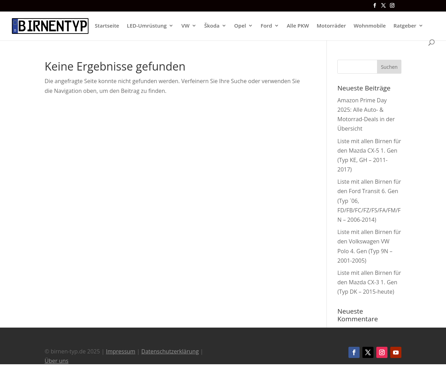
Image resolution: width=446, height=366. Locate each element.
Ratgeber (404, 26)
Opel (240, 26)
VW (185, 26)
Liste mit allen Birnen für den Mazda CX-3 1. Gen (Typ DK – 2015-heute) (369, 282)
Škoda (212, 26)
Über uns (56, 361)
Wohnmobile (370, 26)
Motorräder (331, 26)
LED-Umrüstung (147, 26)
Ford (266, 26)
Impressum (120, 351)
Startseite (107, 26)
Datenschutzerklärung (170, 351)
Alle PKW (298, 26)
